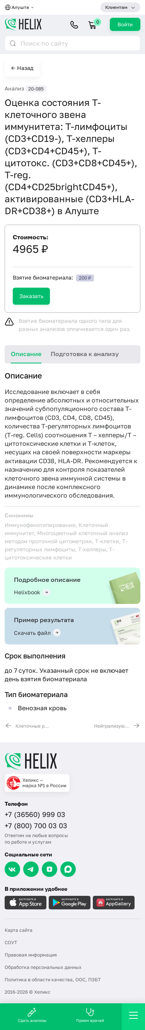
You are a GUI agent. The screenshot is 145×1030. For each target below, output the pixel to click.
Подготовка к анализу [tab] (85, 354)
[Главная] (72, 761)
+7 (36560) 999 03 (35, 814)
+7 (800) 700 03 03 (36, 825)
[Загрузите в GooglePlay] (69, 902)
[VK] (12, 869)
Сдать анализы (32, 1015)
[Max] (68, 869)
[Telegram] (31, 869)
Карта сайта (18, 930)
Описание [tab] (26, 354)
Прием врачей (90, 1015)
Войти (125, 24)
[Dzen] (49, 869)
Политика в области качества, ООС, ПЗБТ (53, 979)
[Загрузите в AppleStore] (25, 902)
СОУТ (11, 942)
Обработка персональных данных (43, 967)
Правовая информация (31, 955)
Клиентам (116, 7)
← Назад (22, 68)
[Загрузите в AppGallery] (114, 902)
